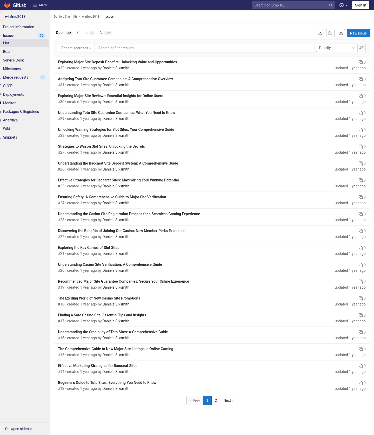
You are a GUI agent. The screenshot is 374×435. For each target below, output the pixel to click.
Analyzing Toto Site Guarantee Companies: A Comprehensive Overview (123, 79)
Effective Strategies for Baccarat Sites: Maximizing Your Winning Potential (125, 180)
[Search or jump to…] (294, 5)
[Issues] (28, 35)
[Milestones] (28, 69)
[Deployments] (28, 94)
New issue (358, 33)
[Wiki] (28, 129)
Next (232, 400)
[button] (28, 429)
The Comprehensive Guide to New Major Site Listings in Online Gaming (123, 349)
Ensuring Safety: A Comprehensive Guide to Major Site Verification (119, 197)
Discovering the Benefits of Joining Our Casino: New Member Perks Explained (128, 231)
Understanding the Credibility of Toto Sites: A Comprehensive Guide (120, 332)
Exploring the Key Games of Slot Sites (96, 248)
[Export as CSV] (341, 33)
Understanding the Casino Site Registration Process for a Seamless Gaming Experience (136, 214)
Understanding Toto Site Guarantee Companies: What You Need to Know (124, 113)
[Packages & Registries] (28, 111)
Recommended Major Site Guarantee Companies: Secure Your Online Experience (131, 281)
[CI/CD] (28, 86)
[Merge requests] (28, 77)
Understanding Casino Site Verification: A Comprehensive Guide (117, 264)
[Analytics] (28, 120)
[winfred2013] (28, 16)
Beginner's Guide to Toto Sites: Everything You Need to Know (114, 382)
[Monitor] (28, 103)
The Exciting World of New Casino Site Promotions (106, 298)
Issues (116, 16)
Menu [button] (40, 5)
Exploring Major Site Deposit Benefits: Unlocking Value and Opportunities (124, 62)
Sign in (360, 5)
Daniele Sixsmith (72, 16)
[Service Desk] (28, 60)
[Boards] (28, 51)
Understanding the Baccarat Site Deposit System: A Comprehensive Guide (125, 163)
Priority (337, 48)
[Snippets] (28, 137)
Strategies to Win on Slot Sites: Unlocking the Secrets (108, 146)
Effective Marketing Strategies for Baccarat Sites (105, 366)
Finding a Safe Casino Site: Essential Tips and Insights (109, 315)
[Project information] (28, 27)
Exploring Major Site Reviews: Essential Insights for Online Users (118, 96)
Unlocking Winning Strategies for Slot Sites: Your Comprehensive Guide (123, 129)
